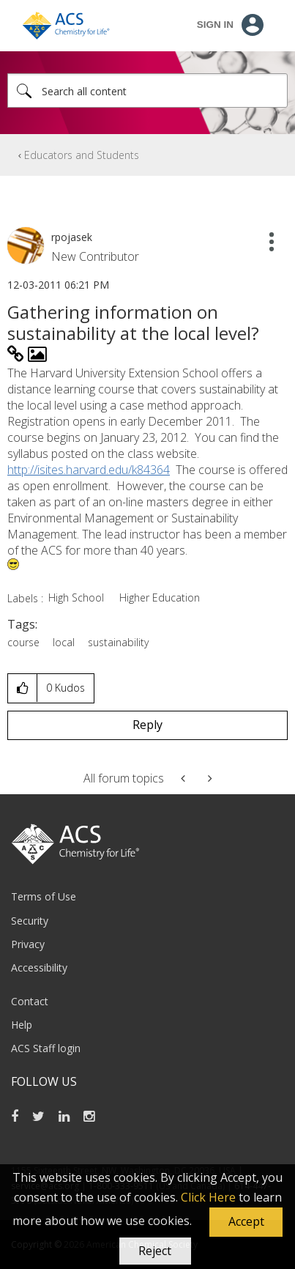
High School (76, 597)
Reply (147, 725)
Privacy (28, 944)
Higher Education (159, 597)
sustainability (118, 642)
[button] (246, 1222)
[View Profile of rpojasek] (71, 237)
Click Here (208, 1197)
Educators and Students (81, 155)
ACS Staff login (46, 1048)
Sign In (215, 24)
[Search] (147, 90)
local (64, 642)
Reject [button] (154, 1251)
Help (21, 1025)
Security (29, 921)
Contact (29, 1001)
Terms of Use (43, 896)
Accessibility (39, 967)
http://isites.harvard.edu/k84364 (88, 470)
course (23, 642)
